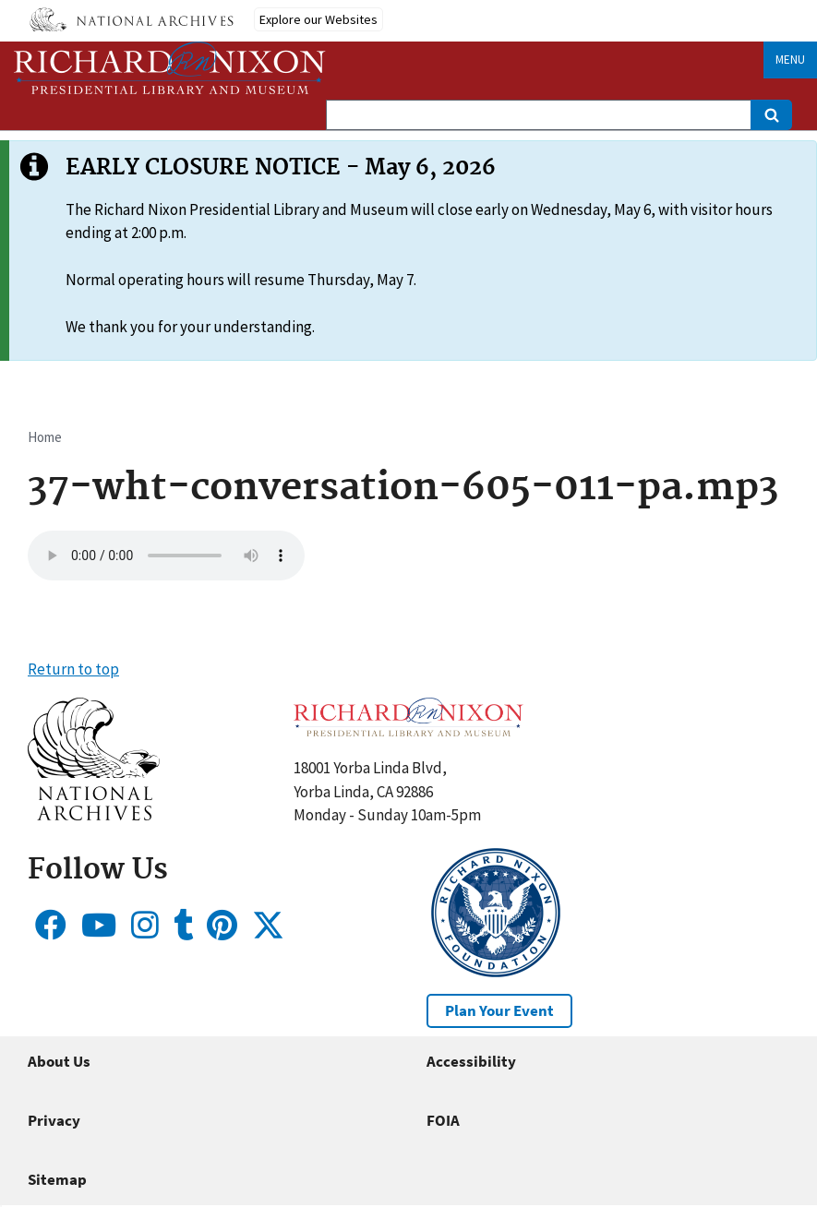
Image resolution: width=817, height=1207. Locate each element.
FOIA (443, 1120)
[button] (94, 815)
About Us (59, 1061)
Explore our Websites (318, 19)
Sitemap (57, 1179)
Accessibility (471, 1061)
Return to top (73, 669)
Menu (790, 59)
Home (45, 437)
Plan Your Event (499, 1010)
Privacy (54, 1120)
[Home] (170, 68)
